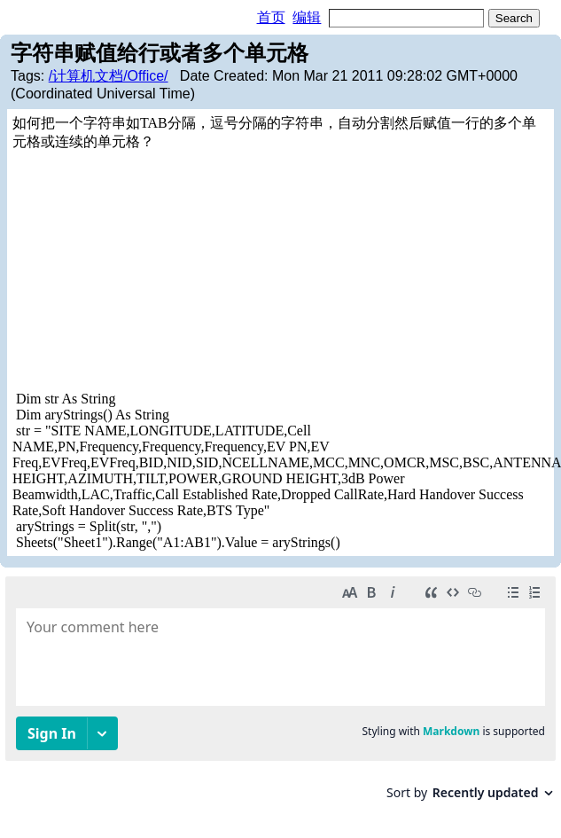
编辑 (306, 17)
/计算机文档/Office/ (108, 75)
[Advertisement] (191, 271)
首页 (271, 17)
